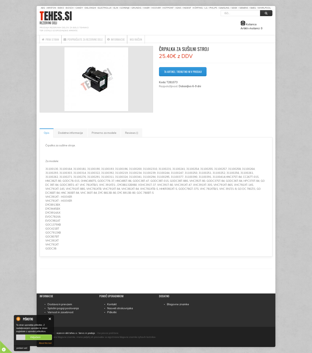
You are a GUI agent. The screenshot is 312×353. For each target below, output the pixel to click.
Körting (198, 8)
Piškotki (112, 312)
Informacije (133, 39)
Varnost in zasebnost (60, 312)
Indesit (187, 8)
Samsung (224, 8)
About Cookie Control (18, 318)
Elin (116, 8)
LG (206, 8)
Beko (61, 8)
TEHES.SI (56, 18)
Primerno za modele (104, 132)
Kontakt (112, 304)
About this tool (45, 343)
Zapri (50, 319)
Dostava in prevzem (60, 304)
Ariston (51, 8)
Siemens (243, 8)
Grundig (136, 8)
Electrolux (105, 8)
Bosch (70, 8)
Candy (79, 8)
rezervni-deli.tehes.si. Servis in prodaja (76, 333)
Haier (146, 8)
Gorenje (125, 8)
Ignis (178, 8)
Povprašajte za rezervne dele (92, 39)
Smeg (253, 8)
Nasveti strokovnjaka (120, 308)
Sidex (234, 8)
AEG (43, 8)
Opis (46, 132)
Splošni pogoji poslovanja (63, 308)
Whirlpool (264, 8)
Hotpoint (168, 8)
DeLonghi (90, 8)
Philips (213, 8)
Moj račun (158, 39)
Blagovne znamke (178, 304)
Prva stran (53, 39)
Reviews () (131, 132)
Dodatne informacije (70, 132)
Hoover (156, 8)
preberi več (22, 348)
